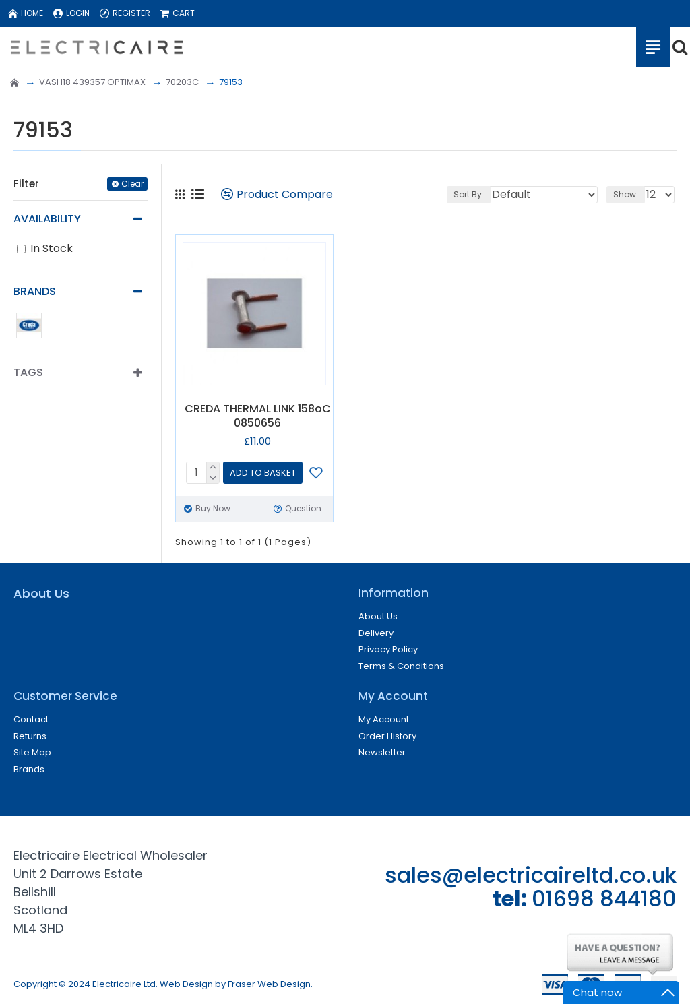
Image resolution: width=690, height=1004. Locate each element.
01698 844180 (604, 898)
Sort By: (468, 194)
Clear (132, 183)
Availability (47, 218)
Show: (625, 194)
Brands (34, 291)
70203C (182, 81)
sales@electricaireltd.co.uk (531, 875)
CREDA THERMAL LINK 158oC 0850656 (258, 416)
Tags (28, 372)
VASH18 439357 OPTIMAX (92, 81)
